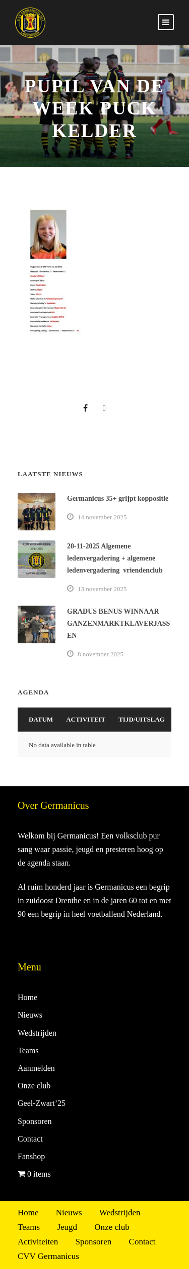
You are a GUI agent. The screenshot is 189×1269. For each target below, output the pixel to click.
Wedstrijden (37, 1033)
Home (27, 997)
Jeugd (67, 1227)
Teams (28, 1050)
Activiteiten (38, 1241)
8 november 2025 (100, 654)
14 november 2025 (102, 517)
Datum (41, 719)
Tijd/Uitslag (141, 719)
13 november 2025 (102, 589)
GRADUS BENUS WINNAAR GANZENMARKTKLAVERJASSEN (118, 623)
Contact (30, 1139)
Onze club (34, 1085)
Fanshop (31, 1156)
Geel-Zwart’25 (42, 1103)
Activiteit (85, 719)
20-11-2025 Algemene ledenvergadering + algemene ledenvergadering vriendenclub (115, 558)
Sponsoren (35, 1121)
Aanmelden (36, 1068)
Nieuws (30, 1015)
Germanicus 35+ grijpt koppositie (117, 498)
